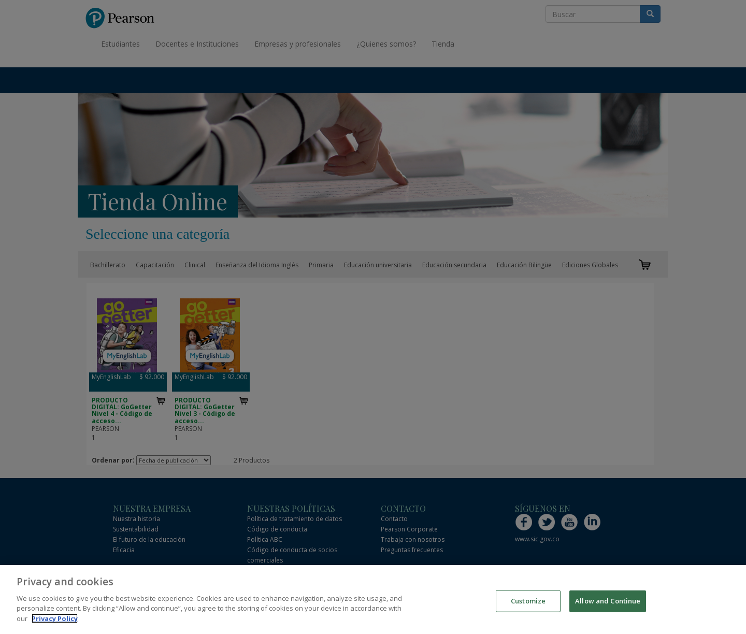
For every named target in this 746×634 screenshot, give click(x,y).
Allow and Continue (607, 605)
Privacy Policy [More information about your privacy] (55, 623)
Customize (528, 605)
